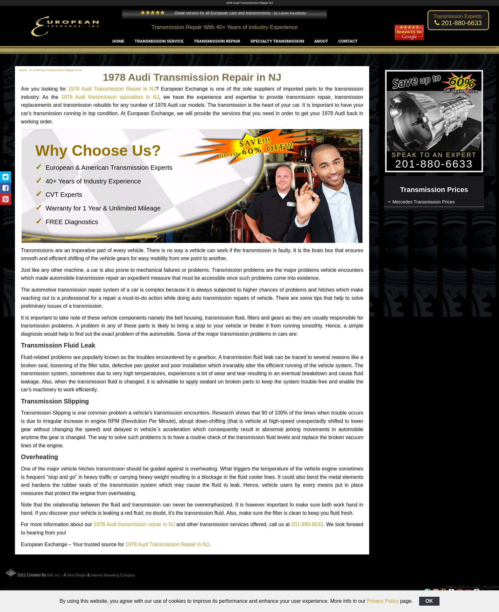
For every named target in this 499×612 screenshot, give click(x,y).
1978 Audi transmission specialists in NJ (110, 97)
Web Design (76, 575)
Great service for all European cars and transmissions (205, 13)
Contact (347, 41)
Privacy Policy (383, 601)
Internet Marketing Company (113, 575)
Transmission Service (159, 41)
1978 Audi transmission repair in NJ (134, 524)
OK (429, 601)
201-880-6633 (307, 524)
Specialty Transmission (277, 41)
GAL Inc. (53, 575)
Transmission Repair (217, 41)
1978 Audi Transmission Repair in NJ (112, 89)
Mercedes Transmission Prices (423, 201)
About (321, 41)
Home (118, 41)
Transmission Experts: (457, 16)
